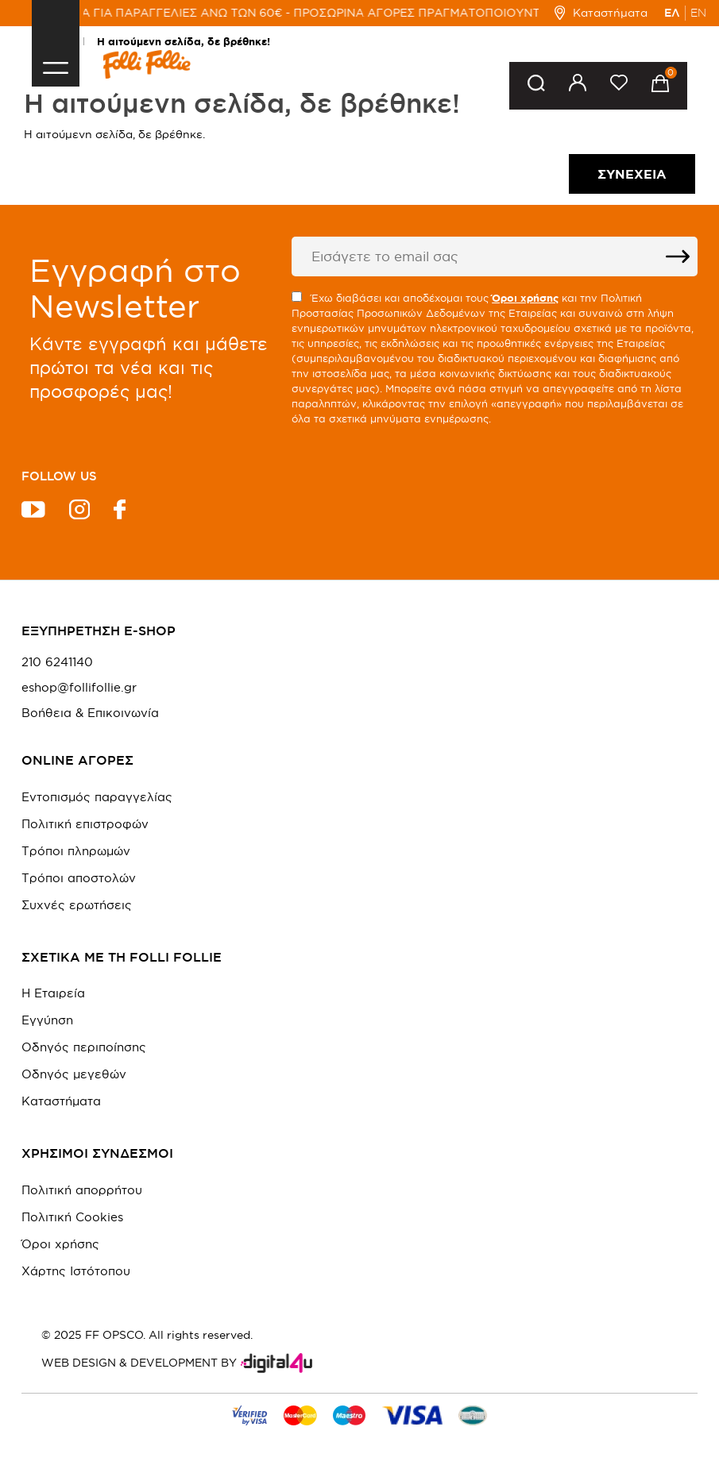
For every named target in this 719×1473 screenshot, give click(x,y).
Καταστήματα (601, 13)
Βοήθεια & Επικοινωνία (90, 713)
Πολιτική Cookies (72, 1217)
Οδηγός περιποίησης (83, 1047)
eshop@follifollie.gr (79, 687)
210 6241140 (57, 662)
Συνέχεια (632, 174)
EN (698, 12)
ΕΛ (672, 12)
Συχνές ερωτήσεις (76, 905)
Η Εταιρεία (53, 993)
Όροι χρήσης (60, 1244)
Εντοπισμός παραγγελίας (96, 797)
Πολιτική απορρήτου (81, 1190)
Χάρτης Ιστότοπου (75, 1271)
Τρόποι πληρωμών (75, 851)
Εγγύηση (47, 1020)
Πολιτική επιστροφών (85, 824)
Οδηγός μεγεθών (73, 1074)
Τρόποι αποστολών (78, 878)
